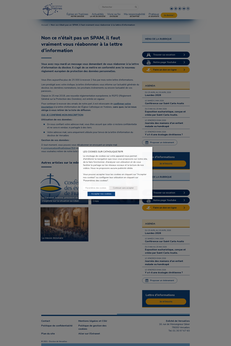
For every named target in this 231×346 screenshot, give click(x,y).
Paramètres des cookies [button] (95, 188)
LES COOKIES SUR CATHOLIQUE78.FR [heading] (103, 151)
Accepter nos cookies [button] (101, 194)
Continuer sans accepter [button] (123, 188)
